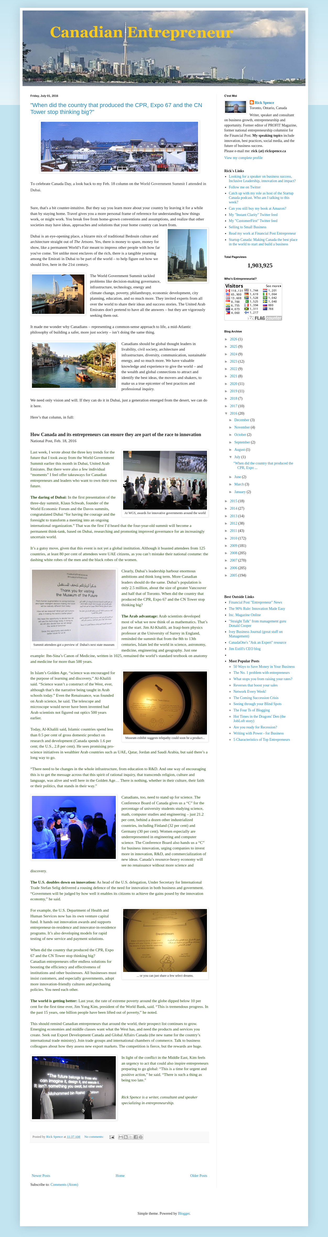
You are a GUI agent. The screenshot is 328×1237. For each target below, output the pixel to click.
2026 (234, 339)
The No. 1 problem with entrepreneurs (261, 673)
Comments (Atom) (64, 1185)
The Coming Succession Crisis (255, 698)
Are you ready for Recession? (255, 727)
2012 (234, 523)
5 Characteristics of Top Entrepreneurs (261, 740)
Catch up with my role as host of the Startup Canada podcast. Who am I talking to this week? (261, 197)
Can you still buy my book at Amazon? (257, 208)
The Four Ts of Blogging (251, 710)
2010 (234, 538)
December (242, 420)
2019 (234, 391)
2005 (234, 575)
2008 (234, 553)
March (239, 484)
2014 (234, 508)
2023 (234, 361)
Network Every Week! (249, 692)
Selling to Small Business (248, 227)
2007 (234, 560)
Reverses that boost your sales (255, 685)
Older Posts (198, 1176)
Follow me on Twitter (245, 187)
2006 (234, 568)
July (237, 457)
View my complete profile (243, 158)
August (240, 450)
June (238, 477)
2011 (234, 531)
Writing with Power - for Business (258, 733)
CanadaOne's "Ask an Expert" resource (257, 642)
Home (120, 1176)
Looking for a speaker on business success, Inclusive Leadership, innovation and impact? (262, 179)
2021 (234, 376)
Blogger (183, 1213)
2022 (234, 369)
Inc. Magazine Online (245, 615)
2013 (234, 516)
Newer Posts (41, 1176)
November (242, 427)
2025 (234, 346)
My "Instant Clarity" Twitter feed (253, 215)
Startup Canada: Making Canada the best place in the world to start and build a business (263, 242)
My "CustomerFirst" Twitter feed (253, 221)
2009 (234, 546)
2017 (234, 406)
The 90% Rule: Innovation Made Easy (257, 609)
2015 (234, 501)
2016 (234, 413)
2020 (234, 384)
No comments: (94, 1137)
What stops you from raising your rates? (262, 679)
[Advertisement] (119, 1158)
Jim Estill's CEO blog (245, 649)
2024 (234, 354)
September (242, 442)
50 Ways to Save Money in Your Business (264, 667)
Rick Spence (264, 103)
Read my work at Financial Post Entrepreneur (262, 233)
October (240, 435)
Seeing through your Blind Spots (257, 704)
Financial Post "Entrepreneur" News (255, 602)
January (240, 492)
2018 (234, 398)
